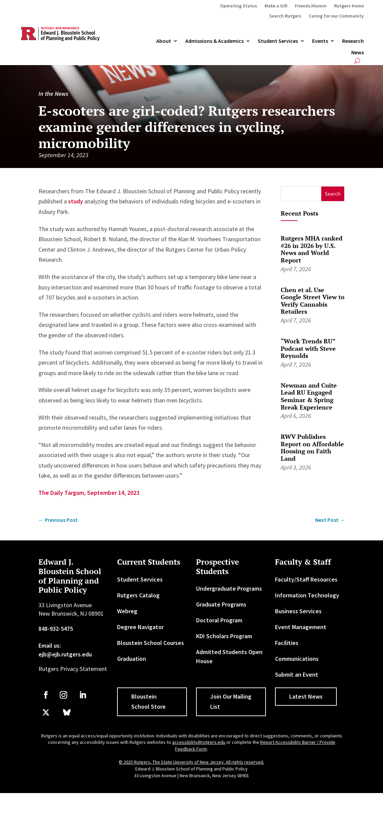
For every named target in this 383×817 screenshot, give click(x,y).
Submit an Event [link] (296, 674)
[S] (301, 194)
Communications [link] (297, 659)
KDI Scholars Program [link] (224, 636)
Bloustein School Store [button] (148, 702)
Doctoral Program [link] (219, 620)
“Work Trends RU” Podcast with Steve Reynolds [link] (308, 348)
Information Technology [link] (307, 595)
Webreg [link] (127, 611)
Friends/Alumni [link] (311, 6)
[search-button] (357, 61)
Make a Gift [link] (276, 6)
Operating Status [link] (238, 6)
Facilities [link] (286, 643)
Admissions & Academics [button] (214, 41)
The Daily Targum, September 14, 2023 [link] (88, 493)
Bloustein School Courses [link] (150, 643)
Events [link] (320, 41)
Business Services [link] (298, 611)
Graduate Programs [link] (221, 604)
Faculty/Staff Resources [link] (306, 579)
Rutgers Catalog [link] (138, 595)
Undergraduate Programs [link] (229, 588)
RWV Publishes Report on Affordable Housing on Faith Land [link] (312, 447)
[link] (58, 520)
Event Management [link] (300, 627)
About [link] (163, 41)
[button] (333, 194)
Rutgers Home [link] (349, 6)
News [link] (357, 53)
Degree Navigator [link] (140, 627)
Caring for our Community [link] (336, 16)
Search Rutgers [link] (285, 16)
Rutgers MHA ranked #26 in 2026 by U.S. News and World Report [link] (312, 249)
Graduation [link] (131, 659)
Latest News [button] (306, 696)
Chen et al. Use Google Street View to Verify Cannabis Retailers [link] (313, 301)
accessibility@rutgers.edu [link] (198, 742)
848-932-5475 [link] (55, 628)
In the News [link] (53, 93)
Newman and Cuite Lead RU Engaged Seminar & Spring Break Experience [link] (309, 396)
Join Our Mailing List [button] (230, 702)
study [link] (75, 201)
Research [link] (353, 41)
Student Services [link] (278, 41)
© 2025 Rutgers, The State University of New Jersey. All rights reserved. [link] (191, 762)
